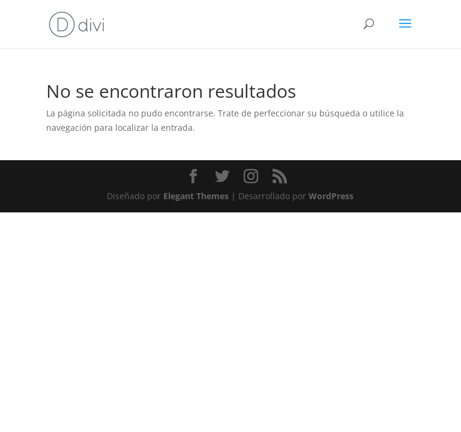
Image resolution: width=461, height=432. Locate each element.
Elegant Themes (196, 196)
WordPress (331, 196)
